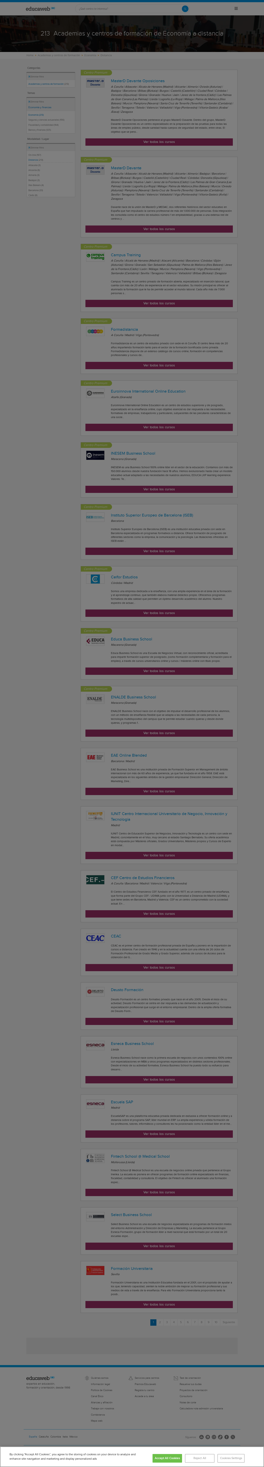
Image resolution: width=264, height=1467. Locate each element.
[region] (132, 1457)
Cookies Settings (231, 1458)
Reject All (199, 1458)
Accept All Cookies (167, 1458)
